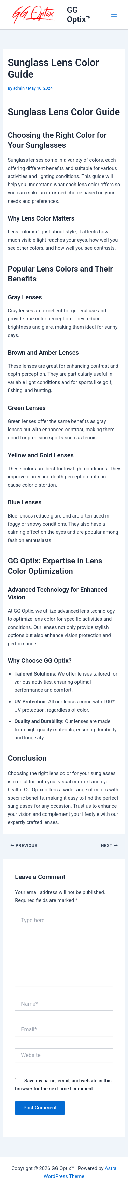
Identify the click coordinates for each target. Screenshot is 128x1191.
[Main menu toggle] (114, 14)
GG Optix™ (79, 14)
